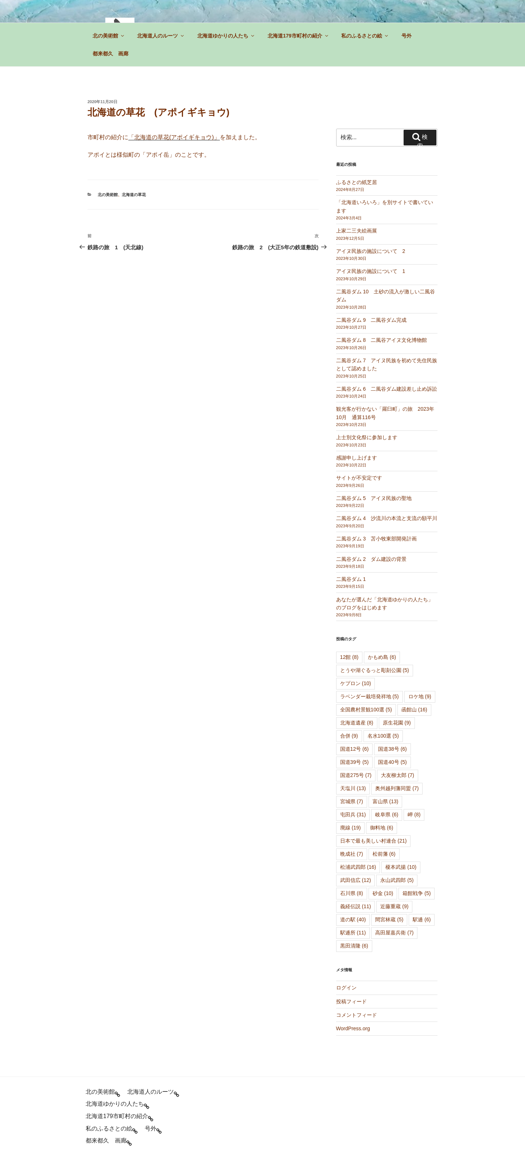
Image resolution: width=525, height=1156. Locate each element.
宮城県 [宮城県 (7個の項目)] (351, 801)
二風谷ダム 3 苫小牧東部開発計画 (376, 539)
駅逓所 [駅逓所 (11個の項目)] (353, 933)
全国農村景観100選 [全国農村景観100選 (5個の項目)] (366, 709)
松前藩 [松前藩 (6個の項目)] (384, 854)
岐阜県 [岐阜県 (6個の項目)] (386, 814)
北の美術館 (109, 36)
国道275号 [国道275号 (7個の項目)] (356, 775)
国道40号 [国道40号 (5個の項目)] (392, 762)
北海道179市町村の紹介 (298, 36)
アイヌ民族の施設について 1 (370, 271)
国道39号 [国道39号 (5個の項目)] (354, 762)
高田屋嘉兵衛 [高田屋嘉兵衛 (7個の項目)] (394, 933)
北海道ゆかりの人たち (226, 36)
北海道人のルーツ (161, 36)
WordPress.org (353, 1028)
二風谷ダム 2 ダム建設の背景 (371, 559)
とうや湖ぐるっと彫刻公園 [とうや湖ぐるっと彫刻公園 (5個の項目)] (374, 670)
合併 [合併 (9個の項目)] (349, 736)
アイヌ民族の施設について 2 (370, 251)
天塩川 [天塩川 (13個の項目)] (353, 788)
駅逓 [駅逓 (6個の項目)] (422, 919)
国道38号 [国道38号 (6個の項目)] (392, 749)
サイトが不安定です (359, 478)
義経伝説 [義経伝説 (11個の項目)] (355, 906)
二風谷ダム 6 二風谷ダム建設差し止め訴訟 (387, 389)
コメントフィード (356, 1015)
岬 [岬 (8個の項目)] (414, 814)
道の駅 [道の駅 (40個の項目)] (353, 919)
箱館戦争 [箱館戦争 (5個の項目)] (416, 893)
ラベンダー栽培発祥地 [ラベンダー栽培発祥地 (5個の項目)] (369, 696)
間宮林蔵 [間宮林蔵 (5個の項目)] (389, 919)
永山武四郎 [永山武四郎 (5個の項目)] (396, 880)
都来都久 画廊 (110, 53)
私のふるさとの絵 (365, 36)
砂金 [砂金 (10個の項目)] (383, 893)
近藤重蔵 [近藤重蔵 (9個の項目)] (394, 906)
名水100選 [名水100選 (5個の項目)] (383, 736)
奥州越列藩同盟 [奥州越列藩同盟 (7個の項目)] (397, 788)
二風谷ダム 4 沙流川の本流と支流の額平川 (387, 518)
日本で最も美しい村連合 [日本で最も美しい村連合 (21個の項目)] (373, 841)
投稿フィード (351, 1001)
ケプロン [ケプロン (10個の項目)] (355, 683)
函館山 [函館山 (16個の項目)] (414, 709)
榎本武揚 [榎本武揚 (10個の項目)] (400, 867)
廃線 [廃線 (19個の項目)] (350, 828)
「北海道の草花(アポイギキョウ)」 (174, 137)
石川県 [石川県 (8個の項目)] (351, 893)
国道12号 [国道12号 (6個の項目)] (354, 749)
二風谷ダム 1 (351, 579)
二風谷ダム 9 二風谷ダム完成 (371, 320)
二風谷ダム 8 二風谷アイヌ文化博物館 (381, 340)
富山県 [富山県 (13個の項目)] (385, 801)
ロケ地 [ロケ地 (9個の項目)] (419, 696)
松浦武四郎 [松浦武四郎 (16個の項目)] (358, 867)
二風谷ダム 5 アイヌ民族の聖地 (374, 498)
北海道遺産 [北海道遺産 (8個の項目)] (356, 723)
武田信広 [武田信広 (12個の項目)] (355, 880)
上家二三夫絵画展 (356, 231)
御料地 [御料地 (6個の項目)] (381, 828)
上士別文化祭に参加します (366, 437)
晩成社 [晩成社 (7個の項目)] (351, 854)
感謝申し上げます (356, 458)
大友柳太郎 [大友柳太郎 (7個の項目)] (397, 775)
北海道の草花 (134, 194)
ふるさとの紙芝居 (356, 182)
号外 (406, 36)
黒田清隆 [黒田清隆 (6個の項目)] (354, 946)
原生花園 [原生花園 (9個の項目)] (397, 723)
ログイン (346, 988)
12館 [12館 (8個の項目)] (349, 657)
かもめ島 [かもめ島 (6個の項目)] (382, 657)
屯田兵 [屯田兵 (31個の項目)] (353, 814)
